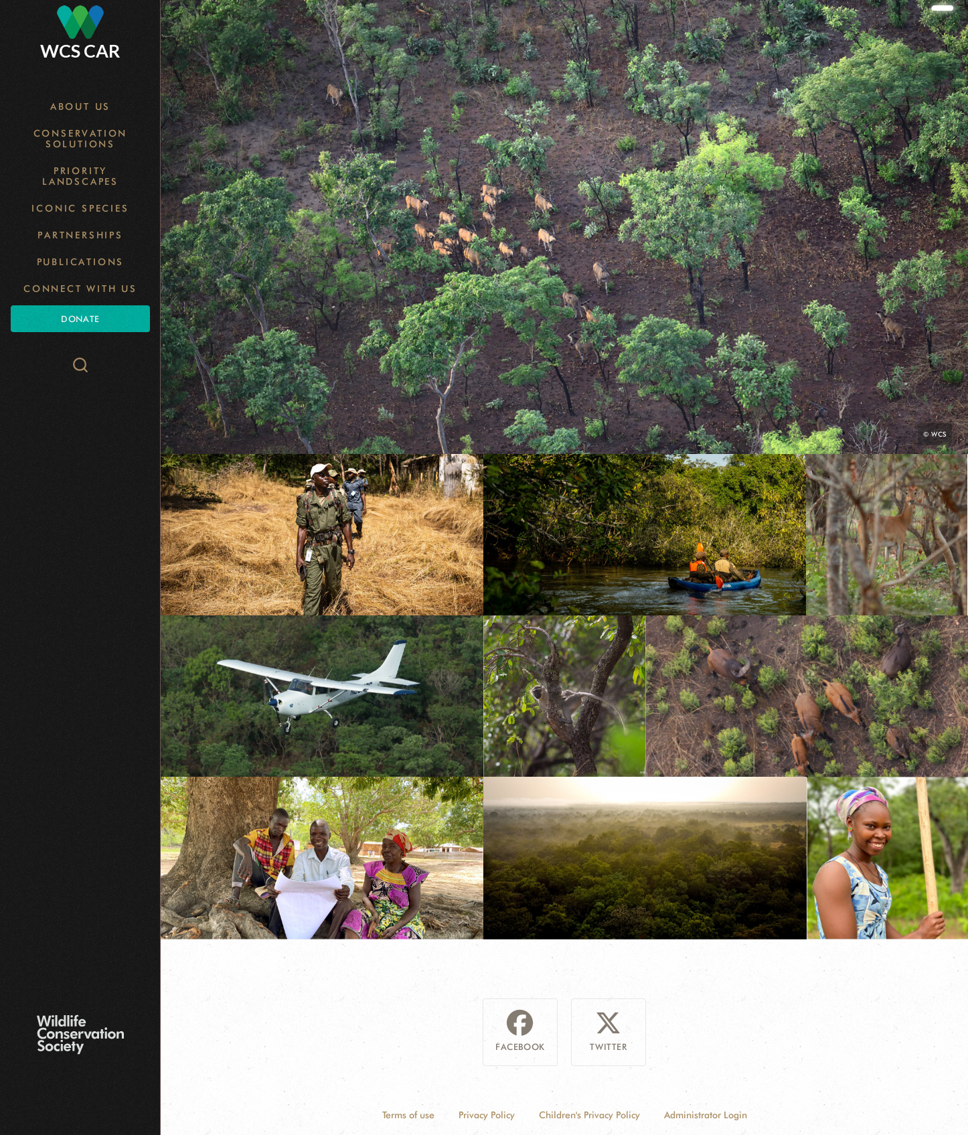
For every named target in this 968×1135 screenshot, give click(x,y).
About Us (80, 106)
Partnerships (80, 235)
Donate (80, 318)
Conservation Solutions (80, 138)
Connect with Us (80, 288)
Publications (81, 261)
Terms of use (408, 1115)
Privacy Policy (487, 1115)
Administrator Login (705, 1115)
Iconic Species (80, 208)
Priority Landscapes (80, 176)
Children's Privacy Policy (589, 1115)
